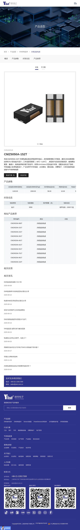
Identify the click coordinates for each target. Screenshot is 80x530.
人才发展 (7, 462)
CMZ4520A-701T (16, 253)
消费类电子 (31, 430)
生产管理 (21, 439)
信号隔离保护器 (53, 421)
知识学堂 (28, 447)
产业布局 (6, 439)
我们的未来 (36, 439)
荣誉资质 (42, 456)
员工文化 (13, 465)
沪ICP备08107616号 (41, 523)
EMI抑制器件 (23, 52)
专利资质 (13, 439)
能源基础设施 (22, 430)
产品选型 (13, 52)
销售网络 (35, 456)
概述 (6, 58)
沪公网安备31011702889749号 (58, 524)
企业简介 (6, 456)
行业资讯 (13, 447)
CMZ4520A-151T (16, 227)
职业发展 (6, 465)
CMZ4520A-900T (16, 223)
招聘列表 (28, 465)
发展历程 (28, 456)
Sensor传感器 (28, 421)
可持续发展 (8, 436)
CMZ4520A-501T (16, 249)
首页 (5, 52)
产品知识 (21, 447)
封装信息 (26, 58)
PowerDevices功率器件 (40, 421)
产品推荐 (37, 58)
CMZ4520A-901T (16, 257)
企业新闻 (6, 447)
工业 (5, 430)
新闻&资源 (7, 445)
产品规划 (28, 439)
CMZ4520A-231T (16, 232)
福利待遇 (21, 465)
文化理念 (13, 456)
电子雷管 (39, 430)
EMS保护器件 (8, 421)
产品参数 (15, 58)
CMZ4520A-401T (16, 240)
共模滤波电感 (35, 52)
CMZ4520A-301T (16, 236)
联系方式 (50, 456)
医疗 (10, 430)
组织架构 (21, 456)
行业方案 (7, 427)
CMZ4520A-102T (16, 262)
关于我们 (7, 453)
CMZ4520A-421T (16, 245)
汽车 (14, 430)
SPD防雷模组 (64, 421)
